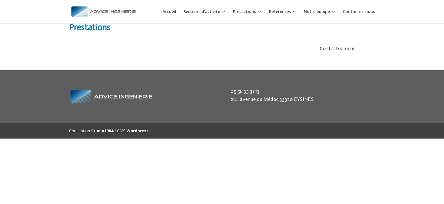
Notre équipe (317, 12)
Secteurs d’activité (201, 12)
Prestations (244, 12)
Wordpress (138, 130)
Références (280, 12)
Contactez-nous (359, 12)
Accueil (169, 12)
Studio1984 (102, 130)
